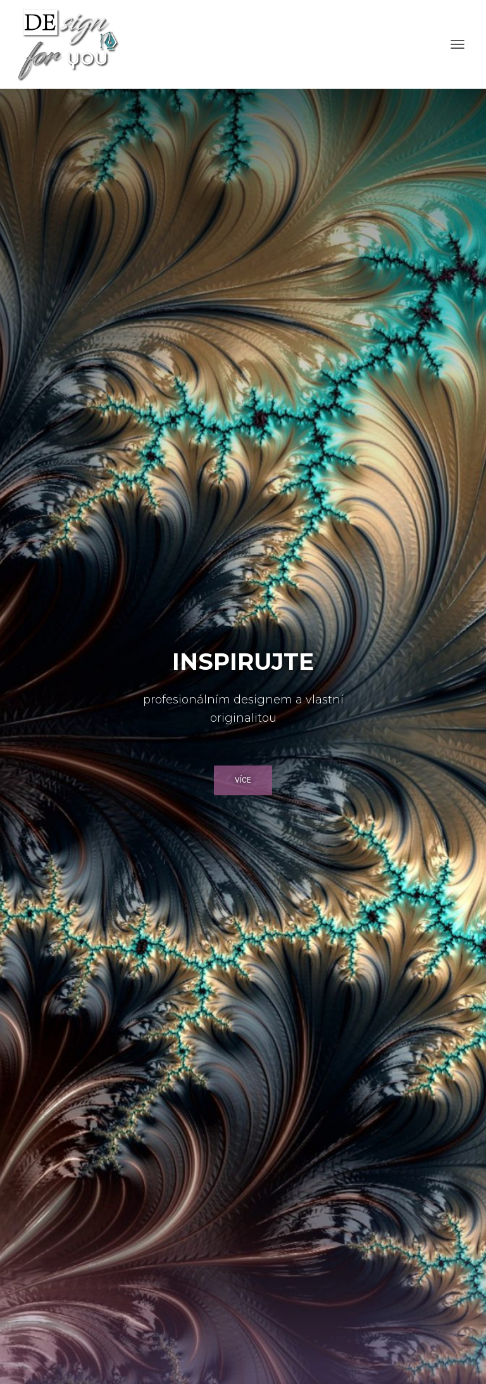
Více (243, 780)
